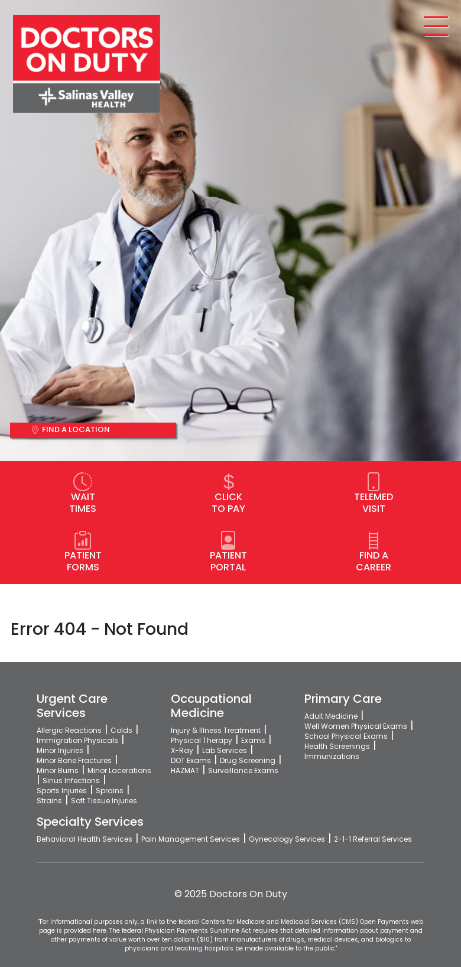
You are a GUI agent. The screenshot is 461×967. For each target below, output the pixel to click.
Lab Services (224, 750)
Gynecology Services (287, 839)
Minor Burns (58, 770)
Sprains (110, 791)
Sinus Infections (71, 780)
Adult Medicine (331, 716)
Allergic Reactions (69, 730)
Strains (49, 801)
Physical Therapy (201, 740)
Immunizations (331, 756)
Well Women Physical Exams (355, 726)
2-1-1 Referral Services (373, 839)
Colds (121, 730)
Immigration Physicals (77, 740)
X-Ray (182, 750)
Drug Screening (247, 760)
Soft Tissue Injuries (104, 801)
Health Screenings (337, 746)
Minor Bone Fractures (74, 760)
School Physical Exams (346, 736)
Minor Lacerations (119, 770)
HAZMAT (185, 770)
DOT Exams (191, 760)
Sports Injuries (62, 791)
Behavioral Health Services (84, 839)
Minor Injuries (60, 750)
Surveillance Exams (243, 770)
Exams (253, 740)
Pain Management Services (190, 839)
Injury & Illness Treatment (216, 730)
